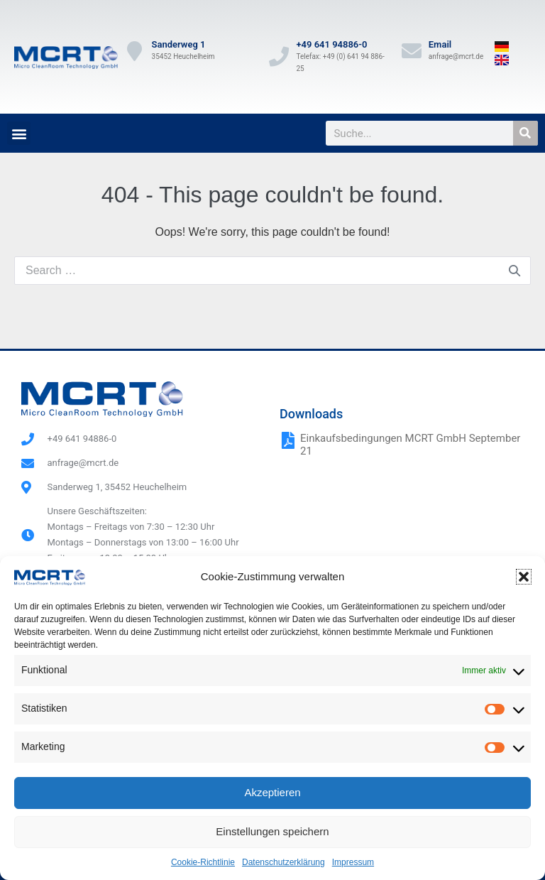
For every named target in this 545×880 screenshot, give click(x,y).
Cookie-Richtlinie (203, 862)
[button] (524, 577)
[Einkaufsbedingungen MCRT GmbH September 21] (288, 440)
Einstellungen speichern (272, 831)
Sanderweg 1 (179, 44)
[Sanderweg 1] (135, 51)
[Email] (412, 51)
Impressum (353, 862)
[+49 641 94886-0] (279, 57)
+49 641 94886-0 (331, 44)
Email (440, 44)
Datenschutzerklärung (283, 862)
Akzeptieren (272, 792)
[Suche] (525, 133)
